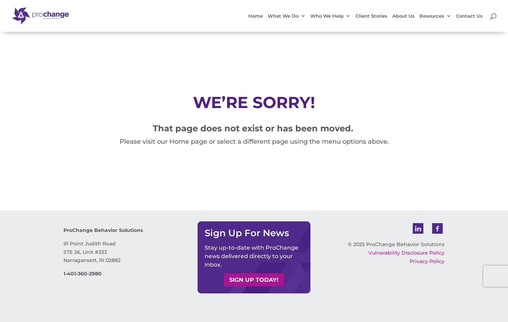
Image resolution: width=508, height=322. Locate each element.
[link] (46, 15)
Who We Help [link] (327, 16)
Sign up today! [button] (253, 279)
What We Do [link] (283, 16)
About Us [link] (403, 16)
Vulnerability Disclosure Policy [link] (406, 253)
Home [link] (255, 16)
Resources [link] (431, 16)
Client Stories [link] (371, 16)
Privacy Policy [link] (427, 261)
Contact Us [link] (469, 16)
